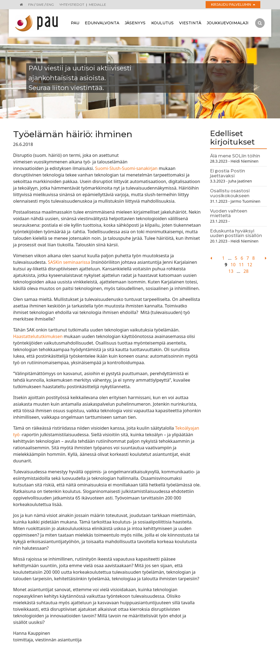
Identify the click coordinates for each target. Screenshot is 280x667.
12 (249, 265)
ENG (50, 4)
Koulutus (162, 22)
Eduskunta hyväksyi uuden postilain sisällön (236, 233)
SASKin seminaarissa (69, 262)
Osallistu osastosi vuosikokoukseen (230, 193)
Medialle (97, 4)
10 (233, 265)
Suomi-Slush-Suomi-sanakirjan (126, 168)
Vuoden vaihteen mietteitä (228, 213)
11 (241, 265)
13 (230, 271)
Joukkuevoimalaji (228, 22)
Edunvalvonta (102, 22)
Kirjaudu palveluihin (233, 4)
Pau (75, 22)
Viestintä (190, 22)
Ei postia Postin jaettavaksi (227, 173)
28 (246, 271)
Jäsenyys (135, 22)
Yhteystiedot (71, 4)
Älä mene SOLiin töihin (235, 155)
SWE (40, 4)
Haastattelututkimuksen (38, 336)
